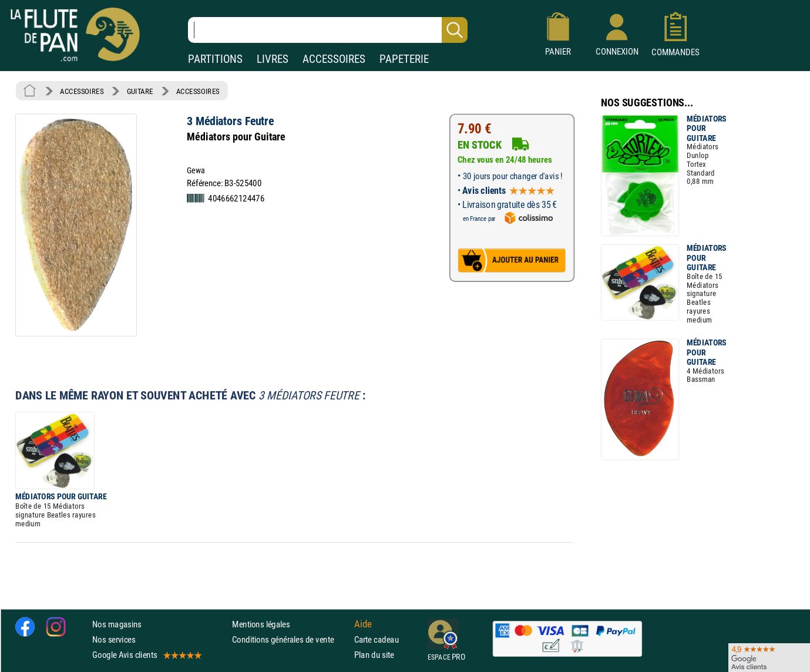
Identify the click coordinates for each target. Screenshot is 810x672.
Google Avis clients (146, 655)
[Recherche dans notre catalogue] (328, 30)
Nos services (113, 639)
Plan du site (374, 655)
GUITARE (140, 91)
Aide (363, 624)
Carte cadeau (376, 639)
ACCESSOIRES (334, 59)
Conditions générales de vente (290, 639)
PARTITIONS (215, 59)
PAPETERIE (404, 59)
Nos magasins (117, 624)
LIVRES (272, 59)
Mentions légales (261, 624)
